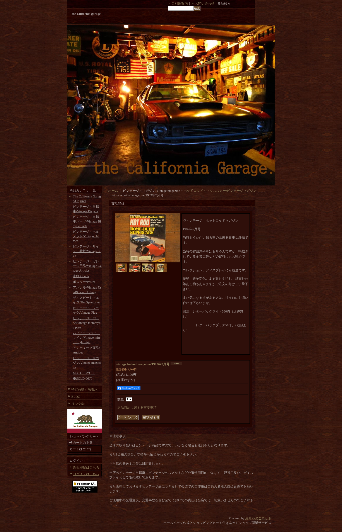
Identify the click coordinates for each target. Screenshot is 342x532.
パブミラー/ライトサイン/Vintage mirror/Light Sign (86, 337)
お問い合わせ (204, 3)
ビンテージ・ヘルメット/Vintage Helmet (86, 236)
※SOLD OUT (82, 378)
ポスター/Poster (84, 282)
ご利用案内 (179, 3)
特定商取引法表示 (84, 389)
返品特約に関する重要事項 (137, 407)
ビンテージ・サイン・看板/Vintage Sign (87, 251)
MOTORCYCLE (84, 373)
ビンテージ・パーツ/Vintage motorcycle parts (87, 322)
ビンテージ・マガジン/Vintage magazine (87, 362)
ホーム (113, 190)
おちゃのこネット (258, 518)
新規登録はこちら (86, 467)
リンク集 (77, 404)
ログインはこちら (86, 474)
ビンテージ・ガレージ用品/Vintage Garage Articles (87, 266)
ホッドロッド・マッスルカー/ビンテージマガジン (219, 190)
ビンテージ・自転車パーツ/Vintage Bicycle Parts (87, 221)
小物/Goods (81, 276)
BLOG (75, 396)
